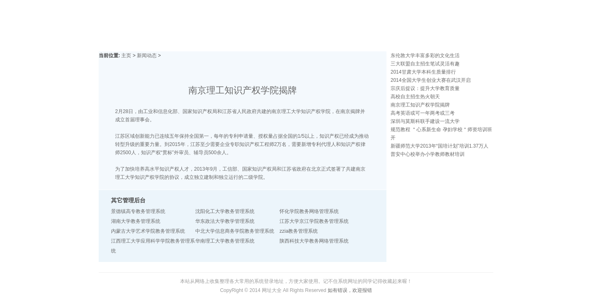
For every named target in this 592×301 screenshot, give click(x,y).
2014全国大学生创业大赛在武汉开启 (431, 80)
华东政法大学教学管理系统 (224, 221)
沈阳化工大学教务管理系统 (224, 211)
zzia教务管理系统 (299, 231)
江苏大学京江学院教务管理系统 (314, 221)
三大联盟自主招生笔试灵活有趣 (425, 64)
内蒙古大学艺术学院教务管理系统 (148, 231)
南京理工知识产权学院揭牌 (420, 105)
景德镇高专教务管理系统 (138, 211)
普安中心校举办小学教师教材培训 (428, 154)
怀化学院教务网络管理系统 (309, 211)
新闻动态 (147, 55)
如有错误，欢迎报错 (350, 290)
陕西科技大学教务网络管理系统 (314, 241)
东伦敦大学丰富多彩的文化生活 (425, 55)
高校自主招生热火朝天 (415, 97)
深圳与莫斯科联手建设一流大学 (425, 121)
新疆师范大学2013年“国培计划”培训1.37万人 (439, 146)
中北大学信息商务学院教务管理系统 (234, 231)
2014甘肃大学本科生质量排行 (423, 72)
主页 (126, 55)
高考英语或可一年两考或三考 (423, 113)
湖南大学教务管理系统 (135, 221)
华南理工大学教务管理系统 (224, 241)
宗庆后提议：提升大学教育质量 (425, 88)
